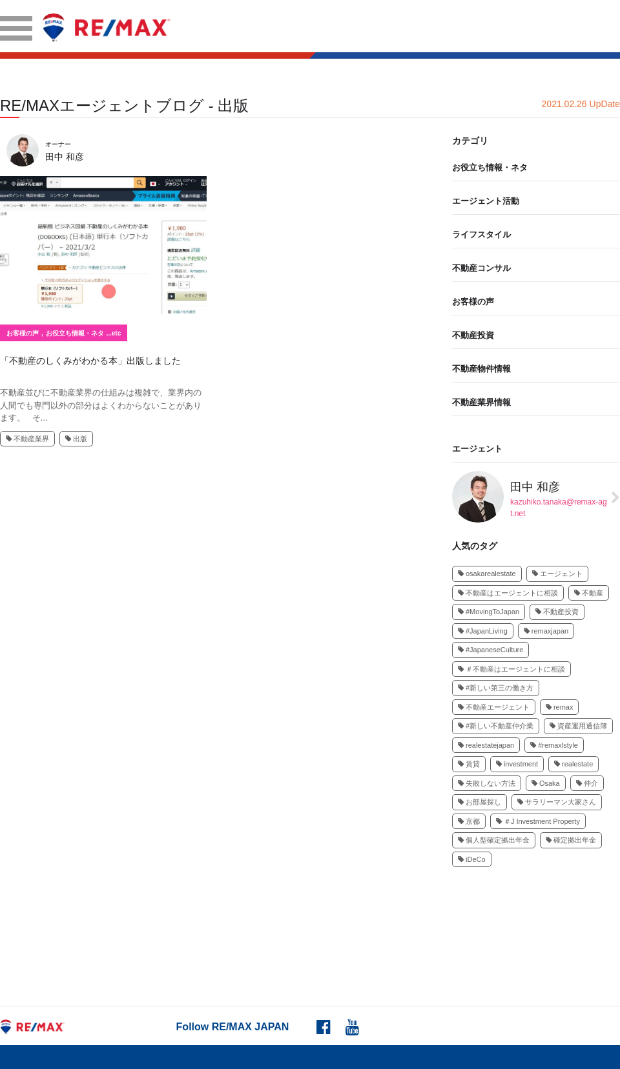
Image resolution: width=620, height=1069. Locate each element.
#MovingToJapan (488, 611)
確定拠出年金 (571, 840)
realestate (573, 764)
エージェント (477, 449)
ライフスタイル (481, 234)
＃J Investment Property (538, 821)
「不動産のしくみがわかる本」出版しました (90, 360)
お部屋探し (479, 802)
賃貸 (469, 764)
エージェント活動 (485, 201)
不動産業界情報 (481, 402)
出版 (76, 439)
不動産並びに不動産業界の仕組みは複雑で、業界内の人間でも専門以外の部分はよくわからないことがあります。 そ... (101, 405)
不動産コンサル (481, 268)
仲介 (587, 783)
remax (560, 707)
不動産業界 (27, 439)
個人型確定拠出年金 (494, 840)
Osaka (546, 783)
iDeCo (472, 859)
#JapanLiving (483, 631)
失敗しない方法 (486, 783)
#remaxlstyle (554, 745)
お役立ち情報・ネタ (75, 333)
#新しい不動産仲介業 (495, 726)
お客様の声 (22, 333)
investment (517, 764)
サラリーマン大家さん (556, 802)
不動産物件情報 (481, 369)
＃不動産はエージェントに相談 (511, 669)
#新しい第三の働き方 (495, 688)
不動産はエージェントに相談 (508, 593)
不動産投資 (473, 335)
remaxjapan (546, 631)
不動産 (588, 593)
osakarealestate (487, 573)
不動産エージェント (494, 707)
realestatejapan (486, 745)
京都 (469, 821)
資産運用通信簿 (578, 726)
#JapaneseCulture (490, 650)
